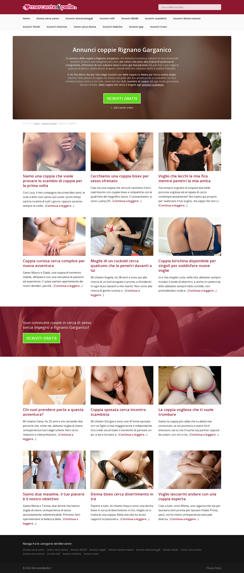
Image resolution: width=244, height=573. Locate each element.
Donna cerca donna (34, 553)
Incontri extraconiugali (148, 549)
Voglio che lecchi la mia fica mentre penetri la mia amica (184, 178)
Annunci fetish (170, 549)
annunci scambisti (153, 84)
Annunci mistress (72, 553)
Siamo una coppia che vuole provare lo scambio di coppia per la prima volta (52, 180)
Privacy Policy (213, 568)
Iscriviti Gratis (122, 98)
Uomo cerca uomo (191, 549)
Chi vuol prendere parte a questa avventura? (53, 412)
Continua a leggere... (59, 206)
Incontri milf (53, 553)
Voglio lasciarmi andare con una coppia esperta (187, 496)
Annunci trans (91, 553)
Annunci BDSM (78, 549)
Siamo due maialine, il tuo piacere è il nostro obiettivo (53, 496)
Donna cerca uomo (33, 549)
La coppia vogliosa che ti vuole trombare (186, 412)
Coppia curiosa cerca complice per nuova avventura (54, 263)
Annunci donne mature (121, 549)
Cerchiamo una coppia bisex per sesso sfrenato (120, 178)
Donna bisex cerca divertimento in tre (122, 496)
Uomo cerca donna (57, 549)
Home (37, 123)
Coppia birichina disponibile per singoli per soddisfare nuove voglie (187, 265)
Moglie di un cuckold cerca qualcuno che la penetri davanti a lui (121, 265)
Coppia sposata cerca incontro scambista (118, 412)
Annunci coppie (49, 123)
